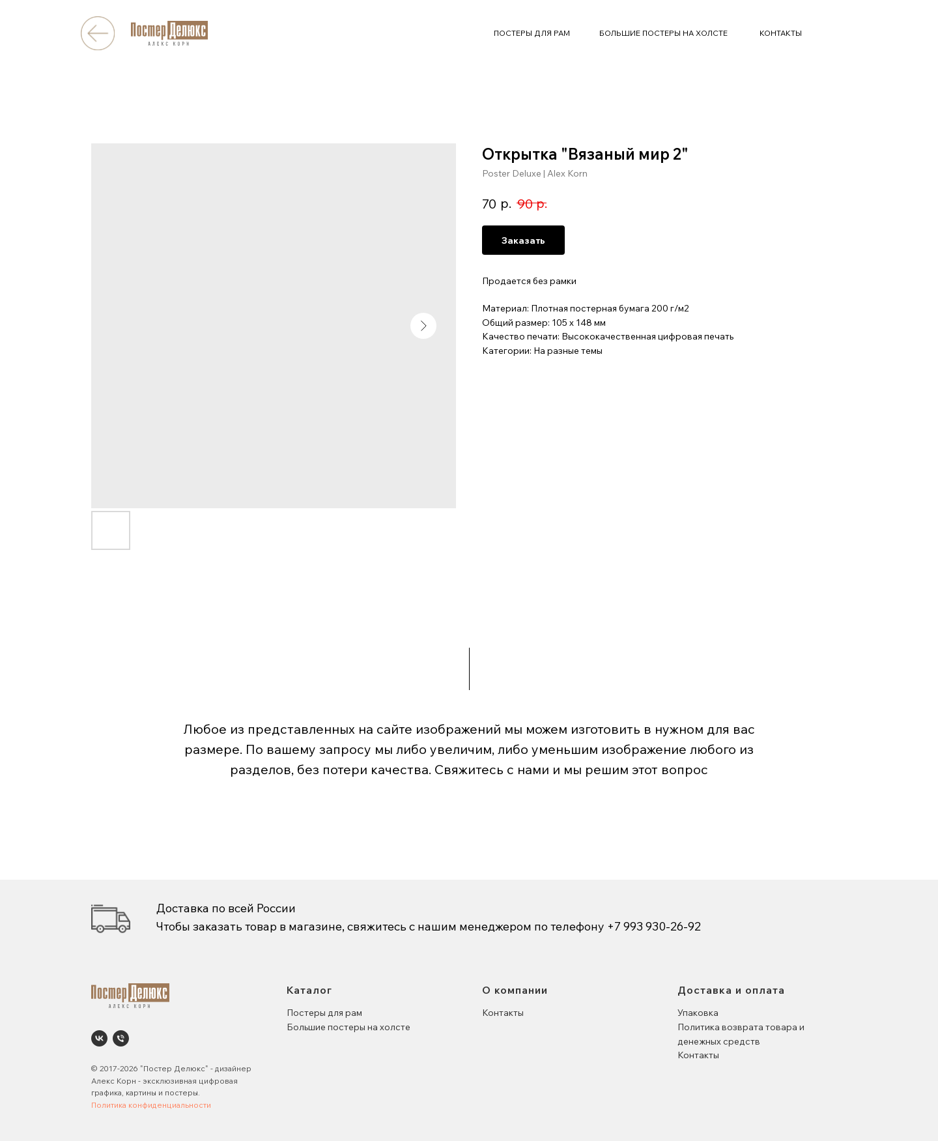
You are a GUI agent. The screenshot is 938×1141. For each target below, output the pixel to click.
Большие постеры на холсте (348, 1027)
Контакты (503, 1012)
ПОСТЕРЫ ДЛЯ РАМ (532, 33)
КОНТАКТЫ (781, 33)
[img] (97, 33)
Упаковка (697, 1012)
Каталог (309, 989)
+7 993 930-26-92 (654, 926)
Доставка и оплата (731, 989)
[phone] (121, 1038)
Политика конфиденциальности (151, 1105)
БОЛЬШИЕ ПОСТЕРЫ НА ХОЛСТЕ (663, 33)
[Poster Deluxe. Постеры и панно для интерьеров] (99, 1038)
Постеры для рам (324, 1012)
